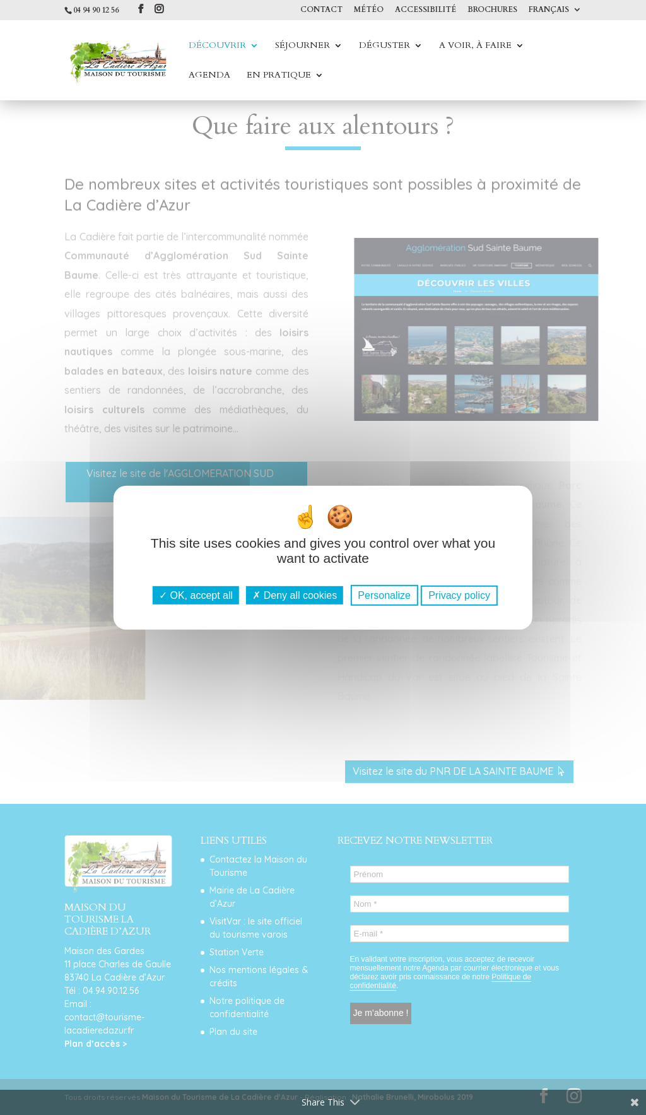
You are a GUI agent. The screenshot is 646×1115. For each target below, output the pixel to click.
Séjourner (302, 46)
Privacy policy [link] (459, 595)
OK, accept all (196, 595)
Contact (321, 10)
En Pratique (279, 76)
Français (549, 10)
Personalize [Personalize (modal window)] (384, 595)
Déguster (384, 46)
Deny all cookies (294, 595)
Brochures (492, 10)
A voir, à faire (475, 46)
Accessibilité (425, 10)
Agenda (209, 76)
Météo (369, 10)
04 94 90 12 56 (96, 10)
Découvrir (217, 46)
